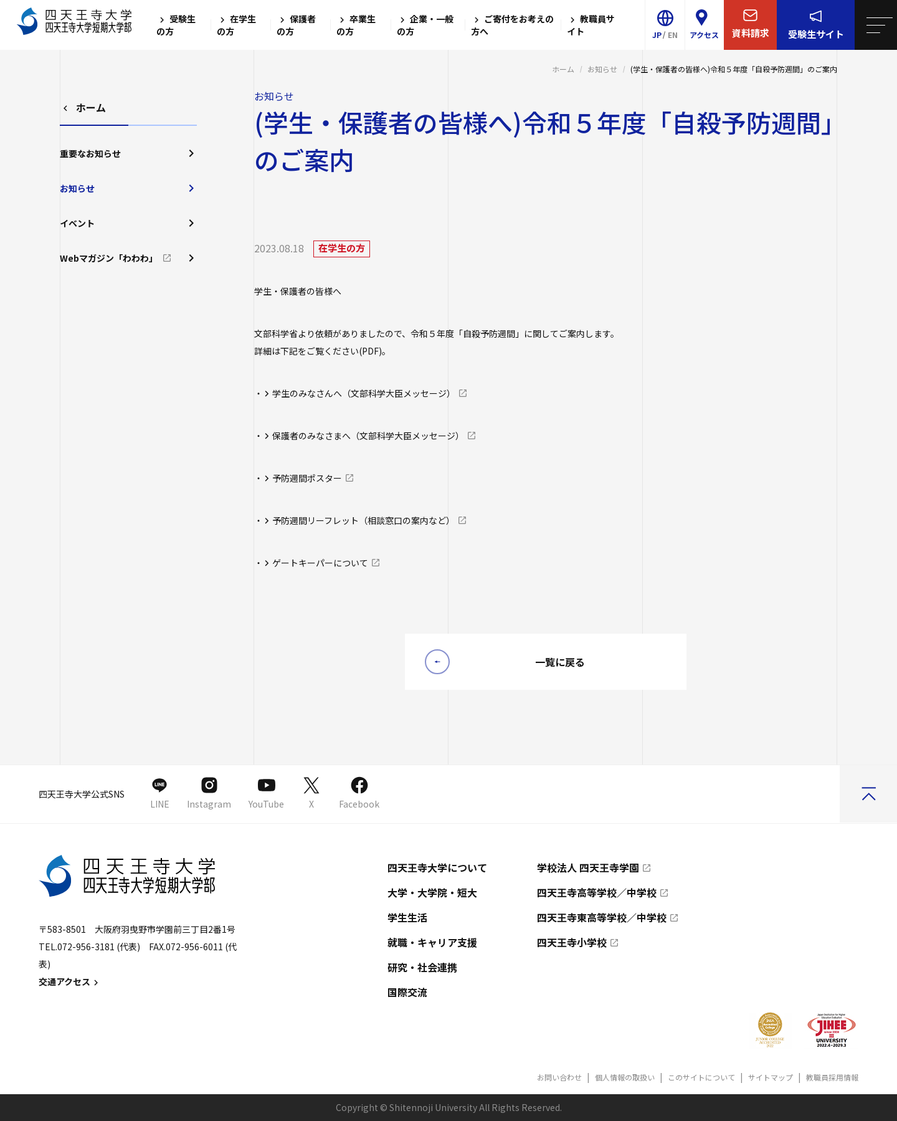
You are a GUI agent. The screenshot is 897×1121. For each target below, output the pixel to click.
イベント (128, 223)
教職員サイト (591, 25)
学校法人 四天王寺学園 (588, 867)
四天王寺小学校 (572, 942)
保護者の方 (296, 25)
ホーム (563, 69)
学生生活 (407, 917)
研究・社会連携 (422, 967)
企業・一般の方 (425, 25)
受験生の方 (176, 25)
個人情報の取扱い (625, 1077)
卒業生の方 (356, 25)
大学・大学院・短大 (432, 892)
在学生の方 (236, 25)
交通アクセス (70, 981)
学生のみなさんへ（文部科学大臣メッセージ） (363, 393)
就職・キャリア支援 (432, 942)
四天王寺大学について (437, 867)
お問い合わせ (559, 1077)
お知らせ (602, 69)
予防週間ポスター (307, 478)
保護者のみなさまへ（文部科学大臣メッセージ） (368, 435)
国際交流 (407, 992)
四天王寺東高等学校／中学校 (602, 917)
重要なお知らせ (128, 153)
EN (673, 34)
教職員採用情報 (832, 1077)
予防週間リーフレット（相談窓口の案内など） (363, 520)
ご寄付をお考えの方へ (512, 25)
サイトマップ (770, 1077)
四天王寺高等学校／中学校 (597, 892)
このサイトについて (701, 1077)
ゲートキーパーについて (320, 562)
